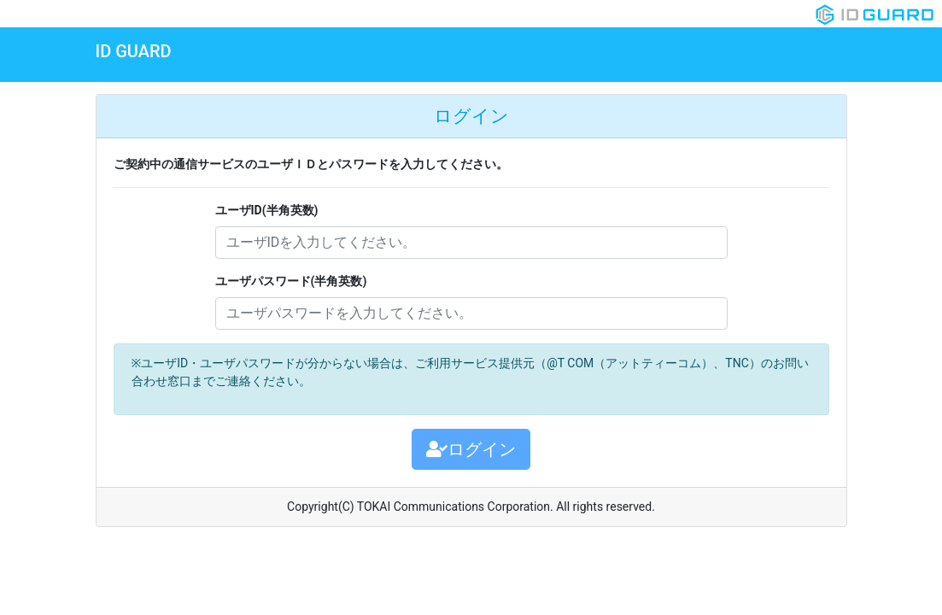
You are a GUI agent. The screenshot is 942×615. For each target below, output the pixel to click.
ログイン (471, 449)
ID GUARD (134, 51)
